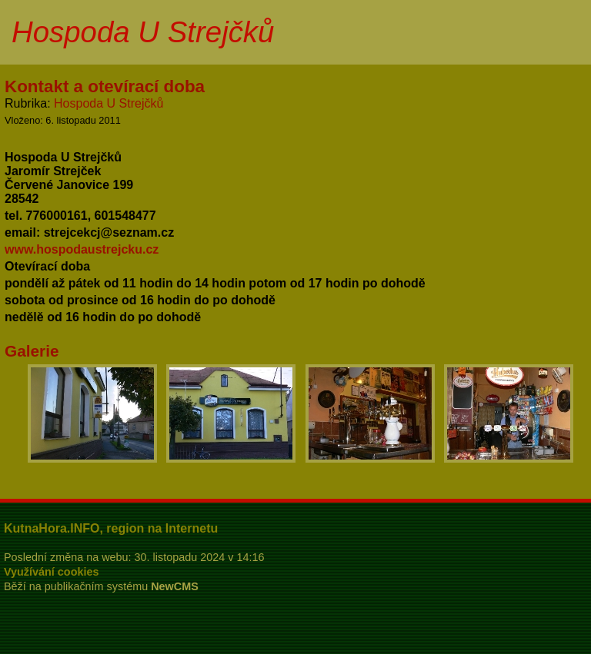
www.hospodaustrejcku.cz (82, 249)
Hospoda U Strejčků (108, 103)
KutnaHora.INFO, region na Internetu (111, 528)
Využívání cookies (51, 572)
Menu (559, 32)
